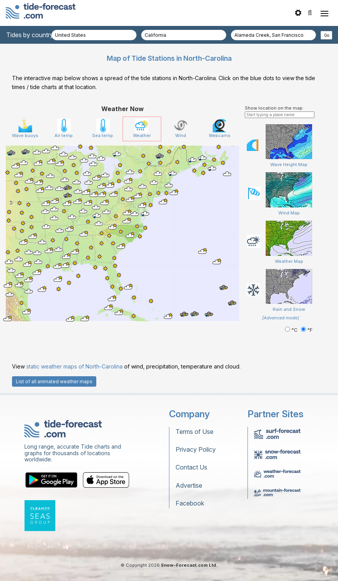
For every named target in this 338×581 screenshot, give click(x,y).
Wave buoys (25, 128)
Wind (181, 128)
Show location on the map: (274, 108)
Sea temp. (103, 128)
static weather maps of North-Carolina (74, 366)
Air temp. (64, 128)
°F (306, 330)
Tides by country (29, 35)
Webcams (219, 128)
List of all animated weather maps (54, 381)
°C (292, 330)
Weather (142, 128)
